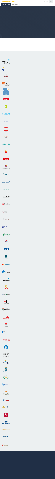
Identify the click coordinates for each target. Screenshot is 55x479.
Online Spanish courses (16, 4)
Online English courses (6, 4)
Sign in (51, 1)
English (47, 1)
